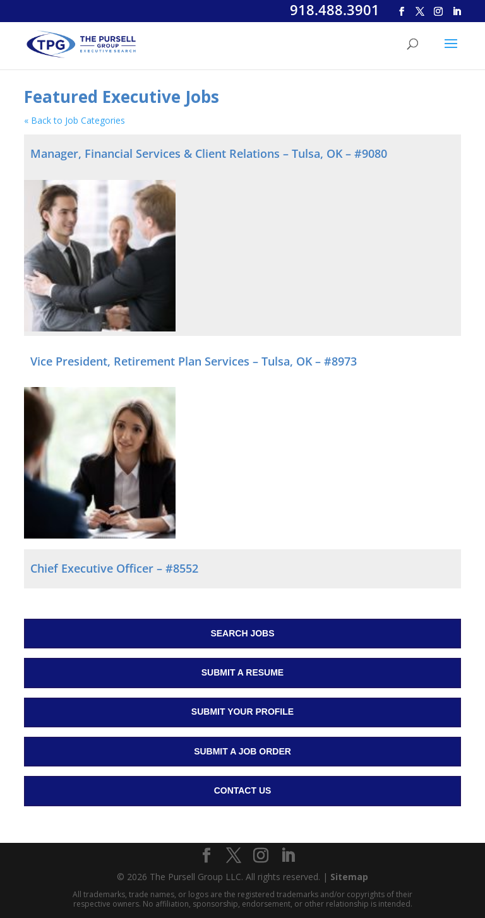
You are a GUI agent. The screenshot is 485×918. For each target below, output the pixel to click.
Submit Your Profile (242, 711)
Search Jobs (242, 633)
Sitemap (349, 877)
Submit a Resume (242, 672)
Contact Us (243, 790)
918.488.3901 (335, 9)
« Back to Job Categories (74, 120)
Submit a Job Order (242, 751)
